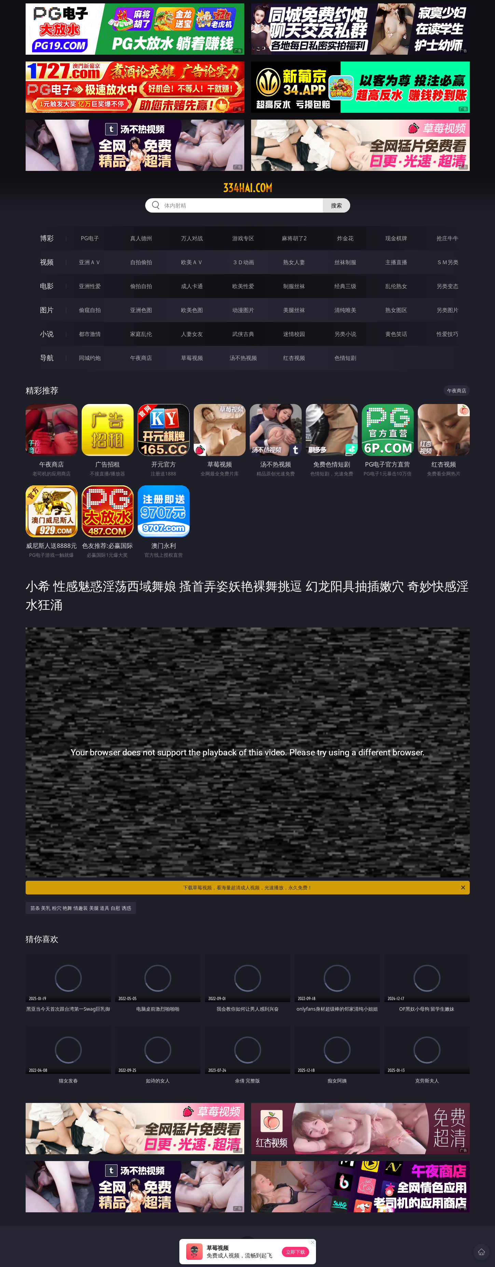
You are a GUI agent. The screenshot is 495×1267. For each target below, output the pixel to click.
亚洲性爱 (90, 286)
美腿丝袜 (294, 310)
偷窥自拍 (90, 310)
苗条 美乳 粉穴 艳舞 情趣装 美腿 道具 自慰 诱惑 (80, 908)
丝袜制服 (345, 262)
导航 (47, 357)
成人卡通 (192, 286)
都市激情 (90, 334)
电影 (47, 286)
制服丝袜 (294, 286)
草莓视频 (192, 358)
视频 (47, 262)
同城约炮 (90, 358)
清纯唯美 (345, 310)
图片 (47, 309)
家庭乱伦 (141, 334)
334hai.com (247, 188)
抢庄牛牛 (447, 238)
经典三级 (345, 286)
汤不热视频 (243, 358)
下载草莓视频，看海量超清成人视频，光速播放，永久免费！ (324, 888)
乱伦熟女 (396, 286)
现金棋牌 (396, 238)
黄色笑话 (396, 334)
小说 (47, 333)
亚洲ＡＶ (90, 262)
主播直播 (396, 262)
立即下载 (295, 1252)
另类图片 (447, 310)
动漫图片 (243, 310)
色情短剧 (345, 358)
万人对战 (192, 238)
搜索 (336, 205)
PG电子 (90, 238)
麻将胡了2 (294, 238)
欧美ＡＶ (192, 262)
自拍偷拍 (141, 262)
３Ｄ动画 (243, 262)
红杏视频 (294, 358)
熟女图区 (396, 310)
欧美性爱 (243, 286)
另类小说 (345, 334)
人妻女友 (192, 334)
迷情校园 (294, 334)
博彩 (47, 238)
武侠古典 (243, 334)
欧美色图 (192, 310)
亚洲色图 (141, 310)
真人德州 (141, 238)
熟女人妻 (294, 262)
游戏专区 (243, 238)
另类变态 (447, 286)
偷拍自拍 (141, 286)
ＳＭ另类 (447, 262)
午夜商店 (141, 358)
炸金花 (345, 238)
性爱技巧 (447, 334)
